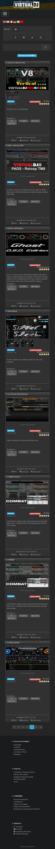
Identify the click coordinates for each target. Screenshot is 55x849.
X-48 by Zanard (13, 643)
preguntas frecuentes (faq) (23, 777)
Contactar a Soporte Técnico (24, 772)
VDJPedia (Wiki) (19, 779)
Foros (16, 782)
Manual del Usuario (21, 774)
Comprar (17, 747)
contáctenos (18, 802)
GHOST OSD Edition (15, 228)
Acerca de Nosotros (21, 799)
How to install (36, 140)
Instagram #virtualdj (22, 831)
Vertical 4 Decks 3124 (16, 63)
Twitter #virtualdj (21, 834)
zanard (47, 678)
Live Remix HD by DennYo (17, 394)
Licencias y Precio (20, 752)
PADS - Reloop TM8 (15, 146)
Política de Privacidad (22, 806)
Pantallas (17, 754)
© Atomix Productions (27, 846)
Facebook (18, 827)
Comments (25, 140)
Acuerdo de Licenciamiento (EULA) (27, 809)
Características (19, 750)
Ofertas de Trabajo (20, 804)
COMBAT (11, 560)
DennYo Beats (44, 433)
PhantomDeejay (44, 267)
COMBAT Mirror (13, 477)
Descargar (17, 745)
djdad (47, 101)
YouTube (18, 829)
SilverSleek (12, 311)
